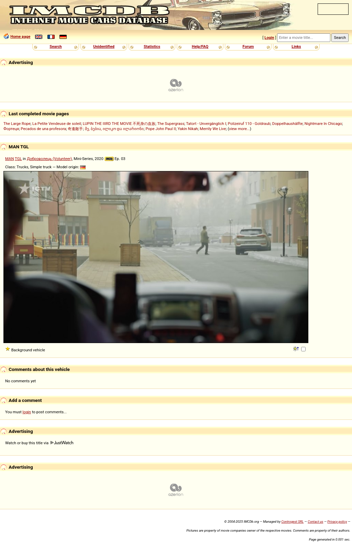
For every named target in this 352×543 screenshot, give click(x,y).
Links (296, 46)
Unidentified (103, 46)
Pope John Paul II (161, 128)
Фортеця (11, 128)
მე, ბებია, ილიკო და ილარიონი (114, 128)
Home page (20, 36)
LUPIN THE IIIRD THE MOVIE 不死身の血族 (119, 123)
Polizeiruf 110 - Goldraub (249, 123)
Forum (248, 46)
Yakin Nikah (188, 128)
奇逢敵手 (75, 128)
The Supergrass (171, 123)
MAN (9, 158)
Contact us (315, 521)
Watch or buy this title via (39, 442)
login (27, 411)
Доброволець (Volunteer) (49, 158)
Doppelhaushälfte (287, 123)
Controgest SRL (292, 521)
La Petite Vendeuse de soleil (56, 123)
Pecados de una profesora (43, 128)
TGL (18, 158)
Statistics (152, 46)
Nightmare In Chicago (323, 123)
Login (269, 37)
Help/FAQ (200, 46)
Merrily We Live (213, 128)
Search (56, 46)
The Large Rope (17, 123)
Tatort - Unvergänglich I (206, 123)
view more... (239, 128)
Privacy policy (337, 521)
